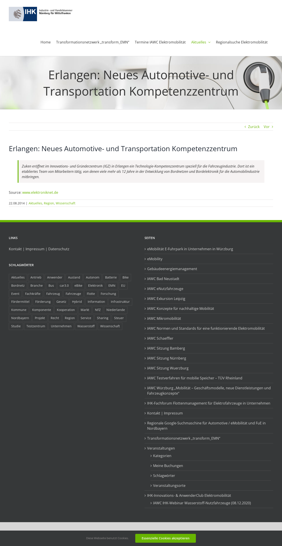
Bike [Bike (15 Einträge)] (125, 277)
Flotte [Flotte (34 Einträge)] (91, 294)
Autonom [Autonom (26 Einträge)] (92, 277)
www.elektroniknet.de (40, 192)
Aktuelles (35, 203)
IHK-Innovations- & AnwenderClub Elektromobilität (189, 495)
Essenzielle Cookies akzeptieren (165, 538)
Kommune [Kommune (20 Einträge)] (18, 310)
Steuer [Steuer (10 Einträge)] (119, 318)
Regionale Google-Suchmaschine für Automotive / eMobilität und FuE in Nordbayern (206, 426)
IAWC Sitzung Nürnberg (166, 358)
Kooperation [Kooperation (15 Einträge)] (66, 310)
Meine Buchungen (168, 465)
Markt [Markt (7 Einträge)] (85, 310)
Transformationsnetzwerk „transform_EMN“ (183, 438)
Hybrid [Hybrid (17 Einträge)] (77, 301)
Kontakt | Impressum (165, 413)
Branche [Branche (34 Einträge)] (36, 285)
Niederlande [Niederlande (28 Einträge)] (115, 310)
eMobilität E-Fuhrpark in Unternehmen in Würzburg (190, 249)
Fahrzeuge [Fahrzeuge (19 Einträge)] (73, 294)
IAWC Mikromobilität (164, 318)
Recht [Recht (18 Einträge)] (55, 318)
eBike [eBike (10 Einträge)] (78, 285)
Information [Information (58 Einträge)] (96, 301)
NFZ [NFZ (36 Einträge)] (98, 310)
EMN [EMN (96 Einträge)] (111, 285)
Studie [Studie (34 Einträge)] (16, 326)
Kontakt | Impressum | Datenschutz (39, 249)
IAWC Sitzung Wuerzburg (168, 368)
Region (49, 203)
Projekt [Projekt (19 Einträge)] (40, 318)
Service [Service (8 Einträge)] (86, 318)
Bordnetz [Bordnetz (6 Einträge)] (18, 285)
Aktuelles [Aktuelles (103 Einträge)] (18, 277)
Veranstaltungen (161, 448)
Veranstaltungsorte (169, 485)
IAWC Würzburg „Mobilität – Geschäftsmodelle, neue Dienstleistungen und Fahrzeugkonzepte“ (209, 391)
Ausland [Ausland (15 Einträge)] (74, 277)
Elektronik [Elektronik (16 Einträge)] (95, 285)
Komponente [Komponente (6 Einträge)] (41, 310)
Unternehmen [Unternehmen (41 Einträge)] (61, 326)
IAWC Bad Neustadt (163, 278)
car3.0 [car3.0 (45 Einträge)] (64, 285)
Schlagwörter (164, 475)
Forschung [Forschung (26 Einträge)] (108, 294)
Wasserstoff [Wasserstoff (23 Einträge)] (86, 326)
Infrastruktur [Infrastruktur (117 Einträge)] (120, 301)
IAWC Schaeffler (160, 338)
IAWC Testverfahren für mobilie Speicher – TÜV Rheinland (194, 378)
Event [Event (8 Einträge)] (15, 294)
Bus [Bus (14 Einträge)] (51, 285)
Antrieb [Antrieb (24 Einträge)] (35, 277)
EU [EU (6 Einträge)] (123, 285)
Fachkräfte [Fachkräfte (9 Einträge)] (33, 294)
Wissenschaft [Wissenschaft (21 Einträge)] (110, 326)
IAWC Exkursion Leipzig (166, 298)
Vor (267, 126)
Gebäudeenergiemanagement (172, 268)
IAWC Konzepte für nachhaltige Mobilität (180, 308)
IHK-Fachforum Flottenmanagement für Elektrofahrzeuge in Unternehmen (208, 403)
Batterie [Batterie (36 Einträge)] (111, 277)
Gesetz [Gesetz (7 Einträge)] (61, 301)
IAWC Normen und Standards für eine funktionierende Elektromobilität (206, 328)
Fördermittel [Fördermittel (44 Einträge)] (20, 301)
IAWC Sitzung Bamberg (166, 348)
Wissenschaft (65, 203)
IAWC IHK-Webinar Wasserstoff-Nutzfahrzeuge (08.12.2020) (202, 503)
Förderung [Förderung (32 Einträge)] (43, 301)
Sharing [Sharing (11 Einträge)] (102, 318)
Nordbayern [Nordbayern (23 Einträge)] (20, 318)
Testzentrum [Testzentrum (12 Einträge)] (35, 326)
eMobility (154, 258)
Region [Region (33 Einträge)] (70, 318)
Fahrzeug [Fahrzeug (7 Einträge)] (53, 294)
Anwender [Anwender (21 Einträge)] (54, 277)
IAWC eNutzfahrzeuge (165, 288)
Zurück (254, 126)
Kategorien (162, 455)
